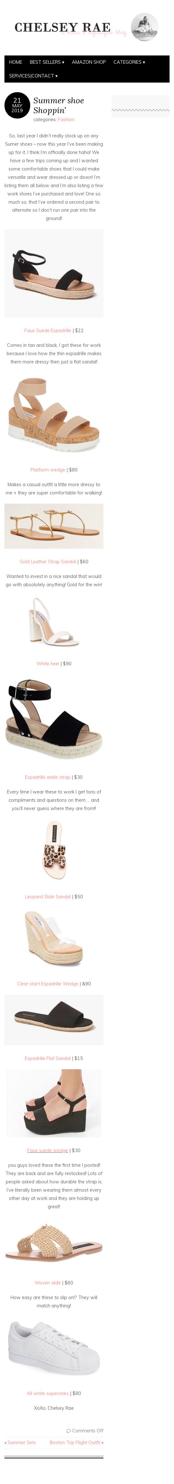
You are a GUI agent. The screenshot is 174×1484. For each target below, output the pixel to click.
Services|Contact (31, 76)
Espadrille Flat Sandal (48, 1058)
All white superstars (48, 1393)
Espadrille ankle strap (48, 777)
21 (17, 100)
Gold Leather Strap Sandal (48, 562)
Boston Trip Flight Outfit (75, 1442)
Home (15, 62)
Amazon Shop (89, 62)
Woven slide (48, 1283)
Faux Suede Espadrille (48, 330)
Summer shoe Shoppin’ (58, 105)
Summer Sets (22, 1442)
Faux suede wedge (47, 1150)
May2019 (17, 108)
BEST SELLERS (45, 62)
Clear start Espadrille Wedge (48, 984)
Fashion (66, 119)
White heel (48, 664)
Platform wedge (48, 470)
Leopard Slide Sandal (48, 897)
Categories (128, 62)
